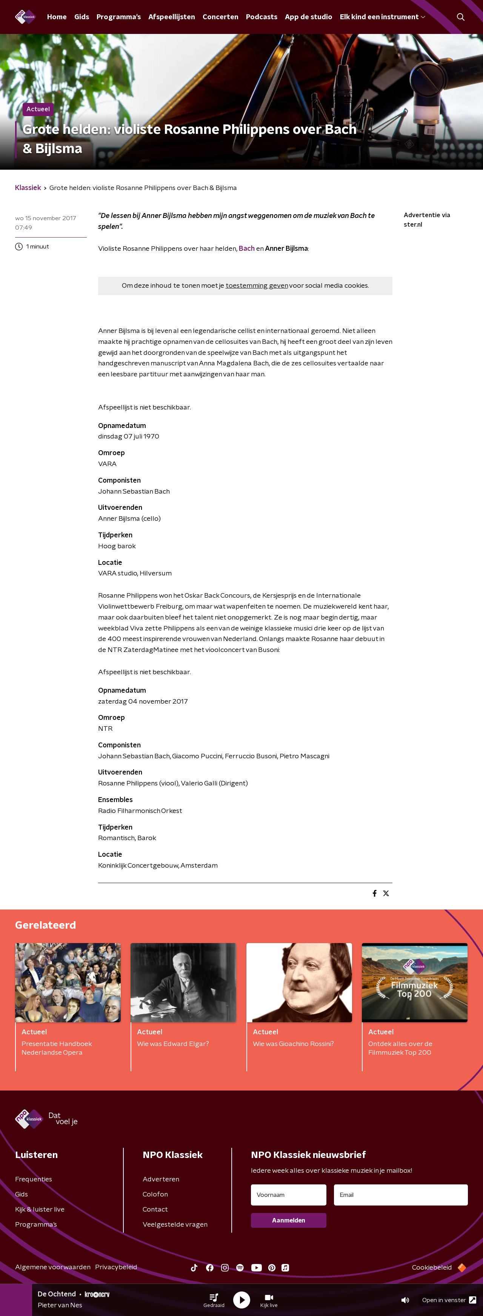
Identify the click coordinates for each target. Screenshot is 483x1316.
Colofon (155, 1194)
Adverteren (161, 1179)
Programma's (119, 17)
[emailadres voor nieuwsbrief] (401, 1195)
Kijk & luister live (40, 1209)
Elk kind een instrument (382, 17)
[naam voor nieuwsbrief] (288, 1195)
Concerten (220, 17)
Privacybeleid (116, 1267)
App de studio (308, 17)
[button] (214, 1300)
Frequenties (33, 1179)
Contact (155, 1209)
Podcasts (261, 17)
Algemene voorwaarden (53, 1267)
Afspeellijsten (171, 17)
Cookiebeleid (432, 1267)
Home (57, 17)
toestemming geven (257, 285)
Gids (81, 17)
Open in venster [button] (449, 1300)
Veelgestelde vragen (175, 1224)
